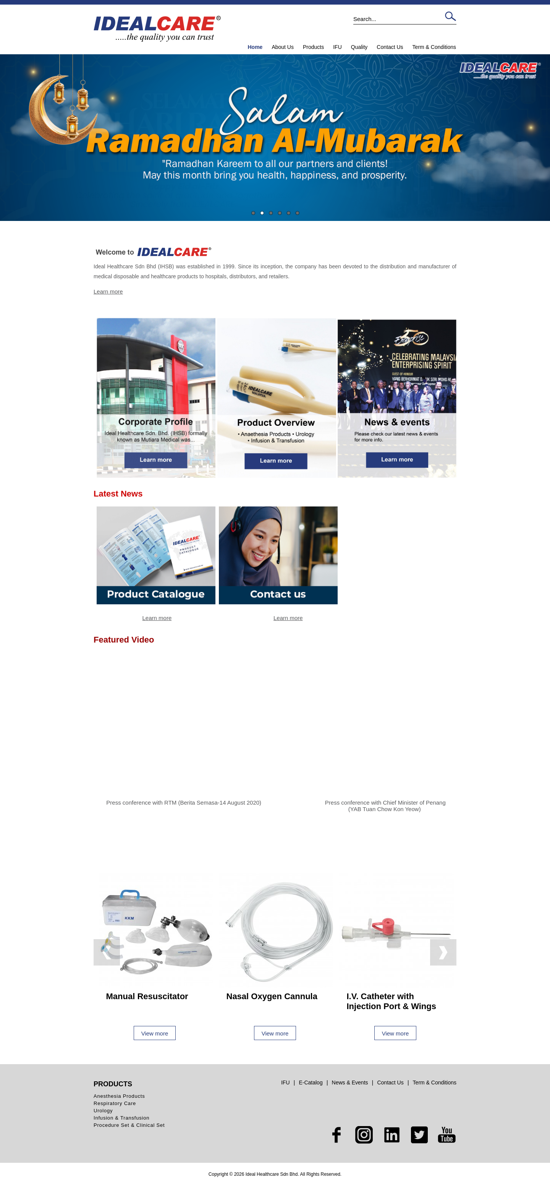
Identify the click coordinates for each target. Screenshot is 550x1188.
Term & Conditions (434, 47)
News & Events (350, 1082)
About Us (283, 47)
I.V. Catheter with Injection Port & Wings (391, 1001)
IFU (337, 47)
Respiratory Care (115, 1103)
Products (313, 47)
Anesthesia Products (119, 1096)
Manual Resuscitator (147, 996)
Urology (103, 1110)
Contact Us (390, 47)
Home (254, 47)
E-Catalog (310, 1082)
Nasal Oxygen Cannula (271, 996)
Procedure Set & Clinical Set (129, 1125)
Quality (359, 47)
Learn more (108, 291)
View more (154, 1033)
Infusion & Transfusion (121, 1118)
